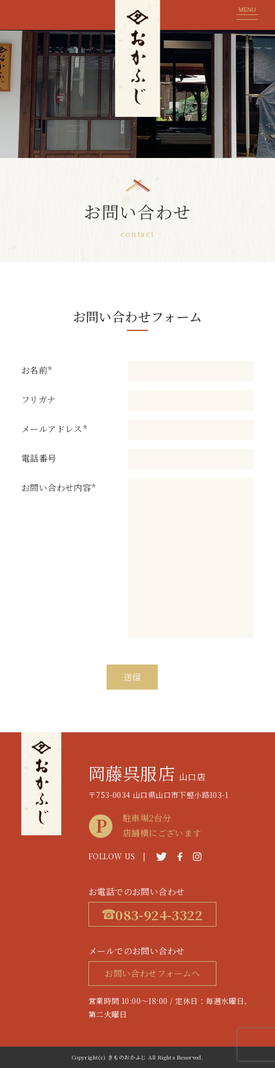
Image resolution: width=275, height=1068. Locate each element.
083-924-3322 (152, 914)
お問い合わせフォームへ (152, 973)
